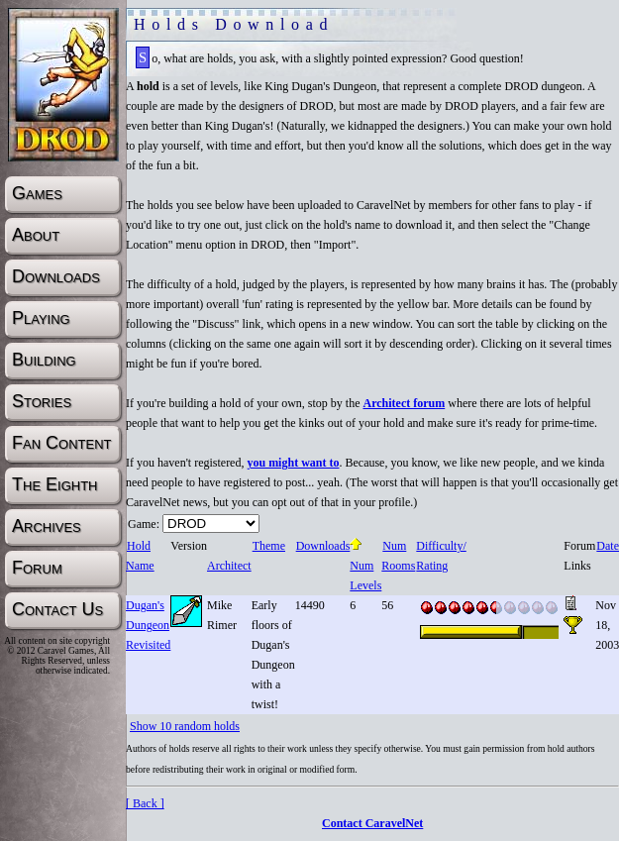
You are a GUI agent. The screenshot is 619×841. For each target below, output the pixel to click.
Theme (268, 546)
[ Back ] (145, 803)
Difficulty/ (440, 546)
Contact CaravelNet (372, 823)
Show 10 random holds (185, 726)
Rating (431, 566)
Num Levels (365, 565)
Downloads (323, 546)
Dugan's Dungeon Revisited (148, 625)
